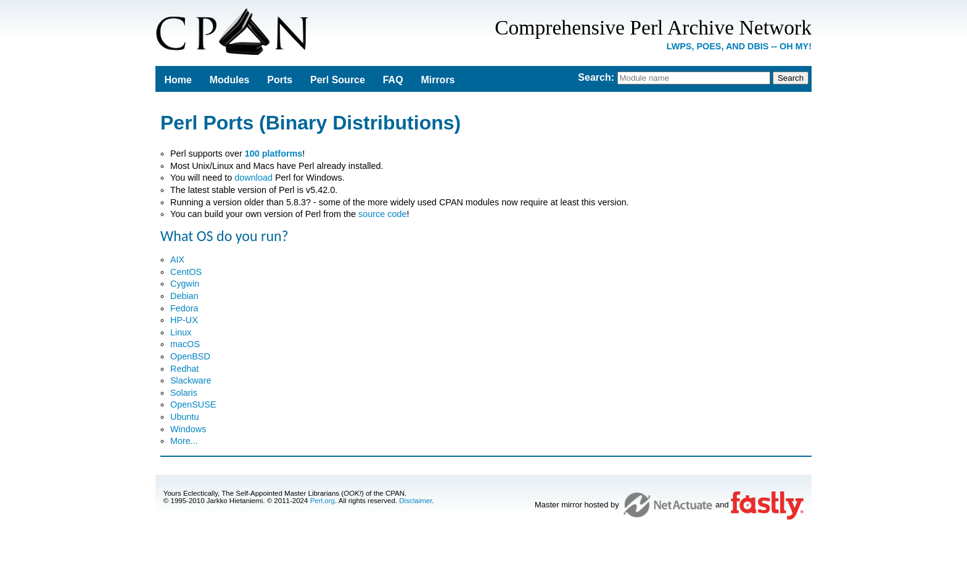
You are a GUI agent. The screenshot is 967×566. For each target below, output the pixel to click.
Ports (279, 80)
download (253, 178)
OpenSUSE (193, 404)
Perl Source (337, 80)
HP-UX (184, 320)
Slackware (190, 380)
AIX (177, 260)
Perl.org (322, 500)
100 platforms (274, 153)
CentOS (186, 272)
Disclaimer (415, 500)
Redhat (184, 369)
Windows (188, 429)
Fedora (184, 308)
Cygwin (184, 284)
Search (594, 77)
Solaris (183, 393)
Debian (184, 296)
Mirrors (438, 80)
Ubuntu (184, 417)
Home (177, 80)
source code (382, 214)
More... (184, 441)
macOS (185, 344)
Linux (180, 332)
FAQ (393, 80)
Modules (230, 80)
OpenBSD (190, 356)
